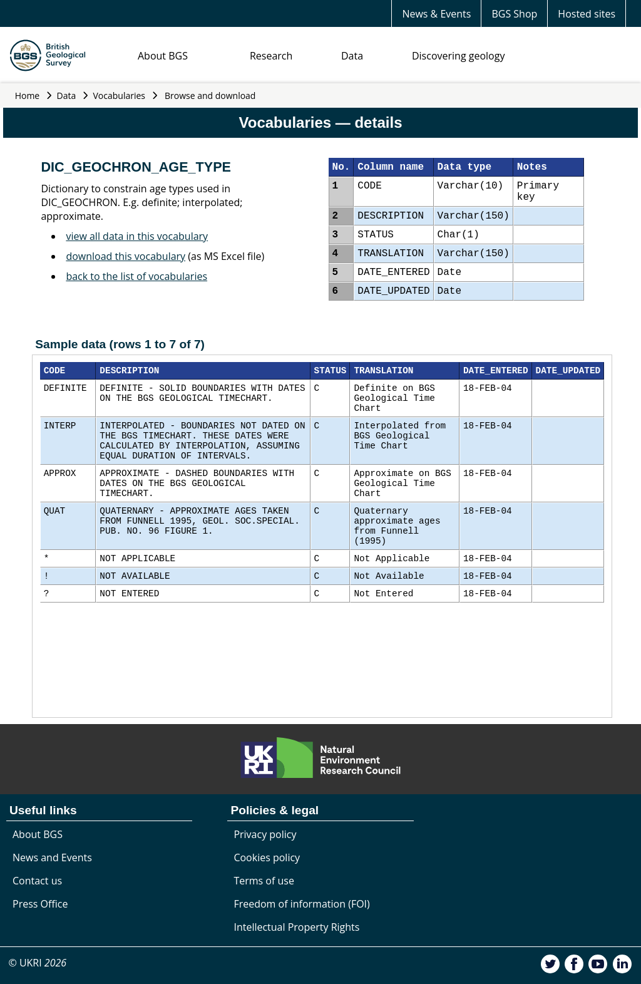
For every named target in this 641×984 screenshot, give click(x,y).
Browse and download (210, 95)
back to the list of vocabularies (136, 276)
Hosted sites (586, 14)
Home (27, 95)
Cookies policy (266, 857)
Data (352, 56)
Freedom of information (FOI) (301, 904)
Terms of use (263, 881)
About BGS (163, 56)
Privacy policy (264, 834)
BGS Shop (514, 14)
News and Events (52, 857)
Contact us (37, 881)
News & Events (436, 14)
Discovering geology (458, 56)
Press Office (40, 904)
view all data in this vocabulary (137, 236)
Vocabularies (119, 95)
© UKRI (37, 963)
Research (271, 56)
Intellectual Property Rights (296, 927)
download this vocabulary (125, 256)
